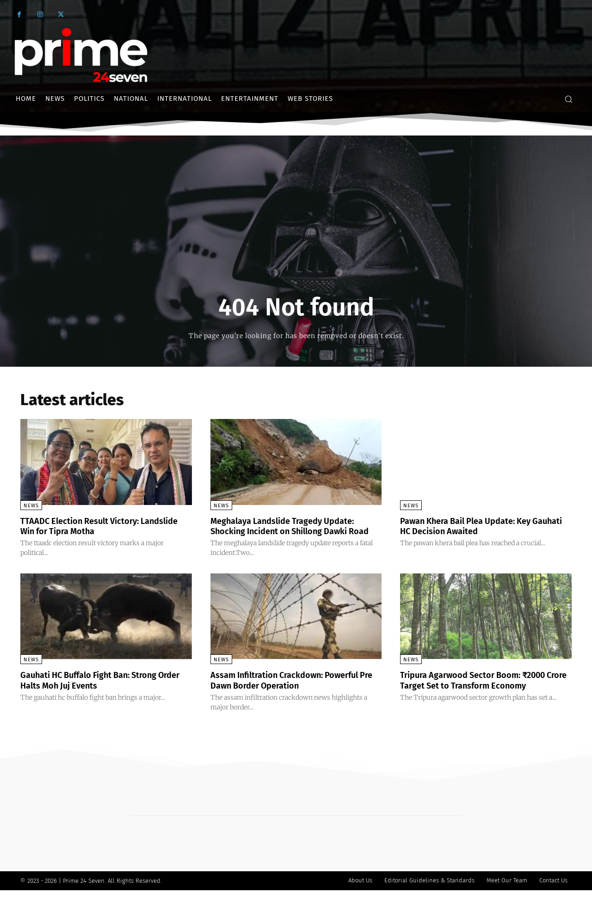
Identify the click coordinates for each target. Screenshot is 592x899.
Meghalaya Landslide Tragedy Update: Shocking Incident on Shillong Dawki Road (290, 531)
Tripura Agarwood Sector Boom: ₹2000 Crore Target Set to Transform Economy (483, 689)
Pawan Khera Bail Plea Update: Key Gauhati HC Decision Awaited (473, 525)
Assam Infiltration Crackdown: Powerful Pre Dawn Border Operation (294, 689)
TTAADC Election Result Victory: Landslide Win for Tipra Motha (87, 525)
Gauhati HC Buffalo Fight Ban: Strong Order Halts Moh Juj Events (97, 689)
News (31, 506)
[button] (568, 98)
